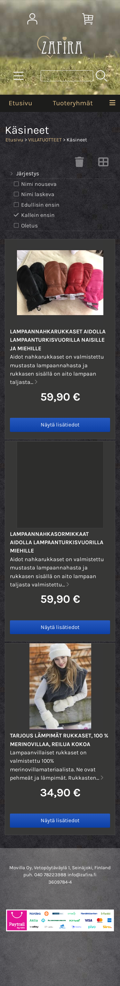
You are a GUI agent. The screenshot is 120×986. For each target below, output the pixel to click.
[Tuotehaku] (67, 75)
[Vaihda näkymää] (103, 164)
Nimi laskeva (33, 194)
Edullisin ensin (36, 205)
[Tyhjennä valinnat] (79, 164)
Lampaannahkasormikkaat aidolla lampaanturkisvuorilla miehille (56, 542)
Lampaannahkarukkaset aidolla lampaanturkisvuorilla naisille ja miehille (58, 340)
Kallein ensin (33, 215)
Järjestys (24, 173)
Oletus (25, 226)
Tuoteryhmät (73, 103)
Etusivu (20, 103)
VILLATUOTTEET (45, 140)
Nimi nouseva (34, 184)
